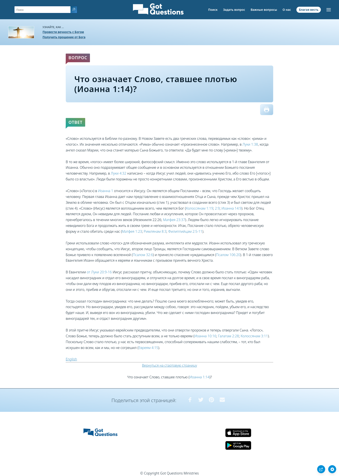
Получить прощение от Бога (64, 37)
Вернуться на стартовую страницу (169, 365)
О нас (287, 10)
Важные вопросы (264, 10)
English (71, 359)
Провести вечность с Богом (63, 32)
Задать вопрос (234, 10)
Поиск (213, 10)
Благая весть (308, 10)
